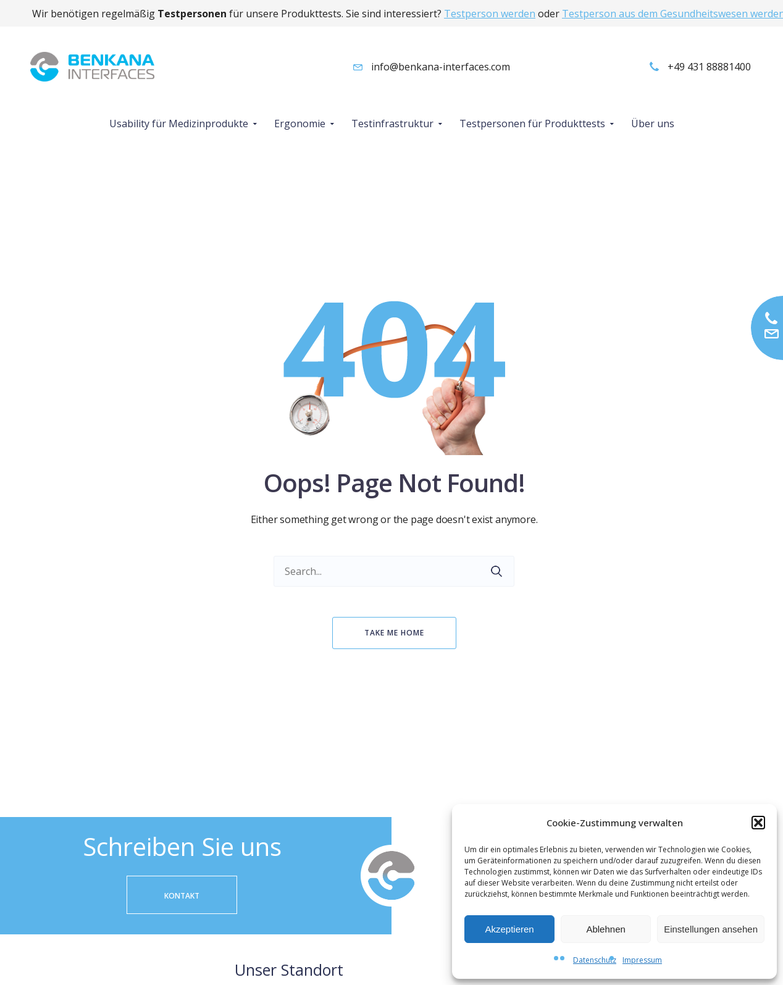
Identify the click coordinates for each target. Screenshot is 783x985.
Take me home (394, 632)
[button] (758, 822)
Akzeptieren (509, 929)
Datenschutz (594, 960)
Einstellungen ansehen (711, 929)
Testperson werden (489, 13)
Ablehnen (605, 929)
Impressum (642, 960)
